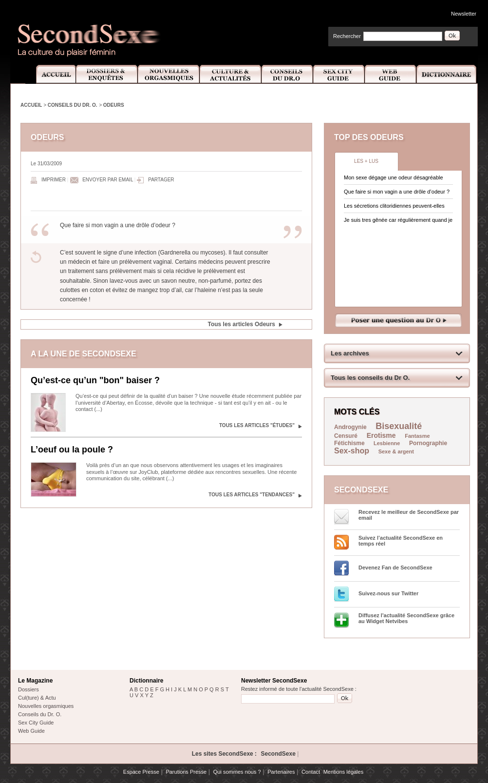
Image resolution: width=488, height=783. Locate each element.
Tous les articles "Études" (257, 425)
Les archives (350, 353)
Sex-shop (351, 451)
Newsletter (463, 14)
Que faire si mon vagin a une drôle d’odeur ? (397, 192)
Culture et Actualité (231, 74)
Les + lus (366, 161)
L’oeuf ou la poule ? (72, 449)
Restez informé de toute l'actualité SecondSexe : (299, 689)
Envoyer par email (107, 179)
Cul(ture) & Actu (37, 698)
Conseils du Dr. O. (72, 105)
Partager (161, 179)
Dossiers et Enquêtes (106, 74)
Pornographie (428, 443)
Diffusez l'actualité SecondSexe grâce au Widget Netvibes (406, 618)
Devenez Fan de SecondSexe (395, 567)
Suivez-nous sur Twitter (388, 593)
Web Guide (390, 74)
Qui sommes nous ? (237, 772)
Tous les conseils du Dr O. (370, 377)
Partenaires (281, 772)
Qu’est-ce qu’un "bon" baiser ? (95, 380)
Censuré (345, 435)
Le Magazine (35, 680)
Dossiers (28, 689)
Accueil (50, 74)
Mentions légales (343, 772)
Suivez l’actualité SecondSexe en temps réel (400, 541)
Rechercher (347, 36)
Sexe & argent (396, 451)
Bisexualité (398, 426)
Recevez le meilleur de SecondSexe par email (408, 515)
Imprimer (53, 179)
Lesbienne (387, 443)
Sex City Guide (339, 74)
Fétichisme (350, 443)
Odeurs (113, 105)
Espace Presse (141, 772)
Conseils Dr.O (287, 74)
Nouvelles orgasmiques (46, 706)
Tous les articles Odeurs (242, 324)
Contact (310, 772)
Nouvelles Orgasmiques (168, 74)
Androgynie (350, 427)
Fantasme (417, 436)
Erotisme (381, 435)
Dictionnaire (447, 74)
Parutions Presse (186, 772)
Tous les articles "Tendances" (251, 494)
